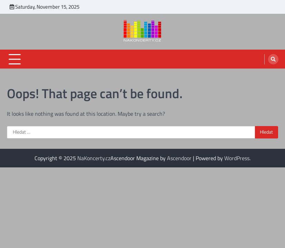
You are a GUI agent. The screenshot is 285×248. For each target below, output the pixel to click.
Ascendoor (179, 158)
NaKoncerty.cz (93, 158)
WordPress (236, 158)
